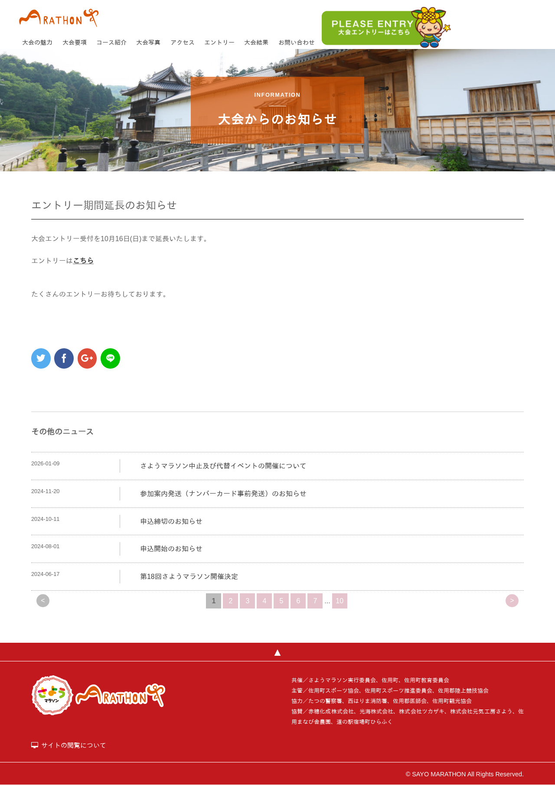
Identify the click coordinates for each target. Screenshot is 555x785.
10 (339, 601)
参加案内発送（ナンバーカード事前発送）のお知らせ (223, 493)
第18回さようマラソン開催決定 (189, 576)
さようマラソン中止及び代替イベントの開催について (223, 466)
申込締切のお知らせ (171, 521)
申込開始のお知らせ (171, 549)
